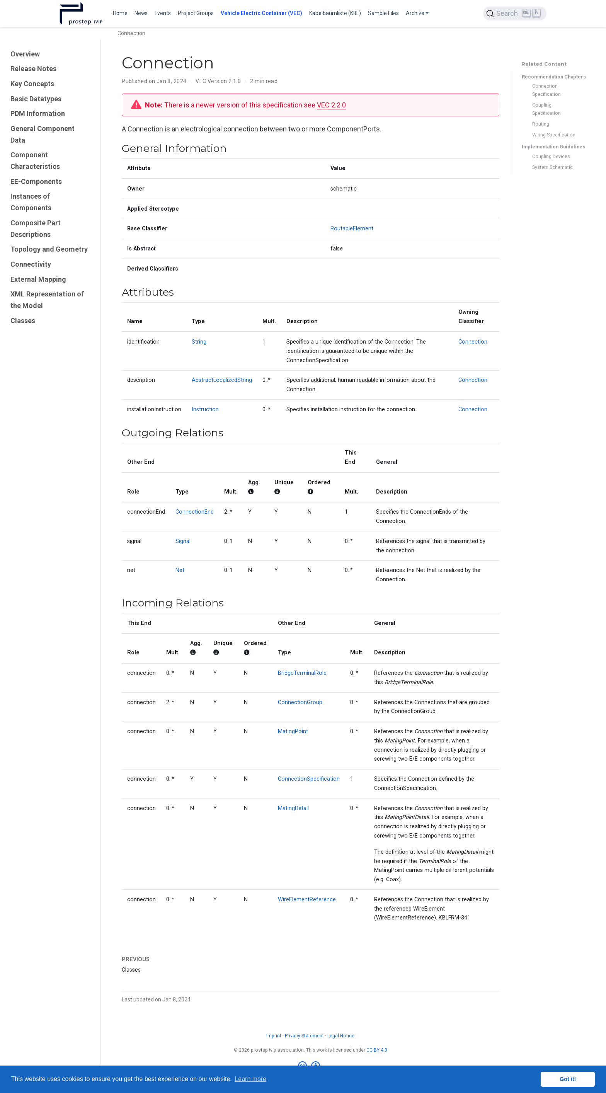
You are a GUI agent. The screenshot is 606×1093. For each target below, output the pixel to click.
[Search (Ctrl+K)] (514, 13)
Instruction (205, 409)
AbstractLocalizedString (222, 380)
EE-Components (36, 181)
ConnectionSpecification (309, 779)
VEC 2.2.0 (331, 105)
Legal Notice (340, 1036)
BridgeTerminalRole (302, 673)
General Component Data (42, 134)
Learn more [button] (250, 1079)
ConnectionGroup (300, 702)
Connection (472, 342)
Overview (25, 54)
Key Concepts (32, 84)
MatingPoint (293, 731)
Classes (22, 321)
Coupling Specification (546, 109)
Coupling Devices (551, 156)
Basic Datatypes (35, 99)
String (199, 342)
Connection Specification (546, 90)
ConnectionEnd (194, 512)
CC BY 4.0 (376, 1050)
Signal (183, 541)
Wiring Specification (553, 135)
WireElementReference (307, 899)
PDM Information (37, 113)
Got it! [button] (568, 1079)
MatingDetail (293, 808)
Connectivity (30, 264)
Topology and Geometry (49, 249)
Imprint (273, 1036)
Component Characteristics (35, 160)
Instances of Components (30, 202)
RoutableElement (351, 228)
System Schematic (552, 167)
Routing (540, 124)
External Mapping (38, 279)
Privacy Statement (304, 1036)
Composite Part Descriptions (35, 228)
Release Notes (33, 69)
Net (179, 570)
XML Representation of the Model (47, 300)
